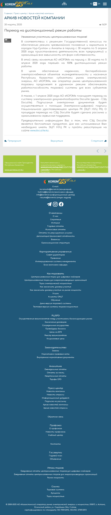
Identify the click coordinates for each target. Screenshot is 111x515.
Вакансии (55, 239)
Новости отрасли (55, 395)
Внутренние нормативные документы (55, 357)
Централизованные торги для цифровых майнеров (55, 277)
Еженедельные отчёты (55, 369)
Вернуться (57, 141)
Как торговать (55, 274)
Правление (55, 258)
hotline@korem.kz (46, 192)
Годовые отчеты (55, 226)
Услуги (55, 293)
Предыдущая (15, 141)
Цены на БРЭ (55, 332)
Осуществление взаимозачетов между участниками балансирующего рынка (55, 319)
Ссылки (55, 486)
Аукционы (55, 493)
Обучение (55, 300)
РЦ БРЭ (56, 316)
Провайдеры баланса (55, 329)
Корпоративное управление (55, 252)
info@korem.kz (42, 195)
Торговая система (55, 490)
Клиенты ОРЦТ (55, 297)
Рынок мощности (55, 478)
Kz (91, 4)
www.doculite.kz (39, 130)
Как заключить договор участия (55, 287)
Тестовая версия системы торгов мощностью (55, 307)
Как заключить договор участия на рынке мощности (55, 290)
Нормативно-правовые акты (55, 354)
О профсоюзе (55, 429)
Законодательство (55, 348)
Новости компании (55, 391)
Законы (55, 351)
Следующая (96, 141)
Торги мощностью (55, 496)
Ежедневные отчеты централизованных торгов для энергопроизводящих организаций (55, 474)
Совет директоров (55, 255)
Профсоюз (55, 425)
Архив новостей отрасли (55, 408)
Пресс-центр (20, 13)
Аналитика (55, 366)
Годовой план (55, 456)
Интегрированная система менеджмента (55, 261)
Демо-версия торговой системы (55, 303)
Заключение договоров (55, 322)
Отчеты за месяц (55, 373)
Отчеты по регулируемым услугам (55, 233)
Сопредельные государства (55, 325)
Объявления (55, 459)
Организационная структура (55, 243)
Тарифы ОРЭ (55, 379)
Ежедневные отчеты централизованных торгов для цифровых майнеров (55, 471)
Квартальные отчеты (55, 376)
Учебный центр (55, 435)
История (55, 223)
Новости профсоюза (55, 432)
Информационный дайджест (55, 398)
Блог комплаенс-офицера (55, 265)
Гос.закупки (55, 453)
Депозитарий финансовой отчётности (56, 236)
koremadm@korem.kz (49, 189)
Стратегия (55, 220)
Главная (8, 13)
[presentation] (98, 151)
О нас (55, 216)
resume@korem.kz (48, 198)
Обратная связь (55, 417)
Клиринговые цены (55, 339)
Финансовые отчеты (55, 230)
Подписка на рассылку (55, 401)
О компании (55, 213)
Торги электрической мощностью (55, 283)
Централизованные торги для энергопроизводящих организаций (55, 280)
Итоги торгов (55, 468)
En (99, 4)
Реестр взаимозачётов (55, 335)
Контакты (55, 444)
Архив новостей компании (41, 13)
